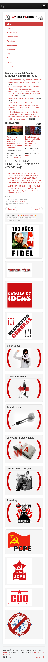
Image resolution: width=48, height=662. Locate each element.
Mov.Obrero (11, 49)
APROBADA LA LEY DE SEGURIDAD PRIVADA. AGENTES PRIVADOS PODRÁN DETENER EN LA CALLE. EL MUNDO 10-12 (25, 180)
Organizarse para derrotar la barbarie (22, 98)
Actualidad (11, 41)
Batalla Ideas (12, 32)
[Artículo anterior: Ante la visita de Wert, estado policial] (11, 209)
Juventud (10, 58)
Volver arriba (40, 657)
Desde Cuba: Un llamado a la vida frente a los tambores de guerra (32, 141)
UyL (3, 6)
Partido (10, 62)
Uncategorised (20, 201)
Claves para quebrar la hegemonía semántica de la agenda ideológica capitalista (14, 142)
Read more (18, 158)
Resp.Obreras (12, 37)
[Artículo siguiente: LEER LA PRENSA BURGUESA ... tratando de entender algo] (36, 209)
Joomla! (5, 652)
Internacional (12, 45)
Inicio (9, 24)
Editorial (10, 28)
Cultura (10, 66)
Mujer (9, 54)
